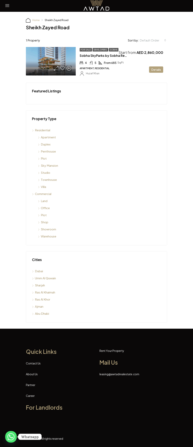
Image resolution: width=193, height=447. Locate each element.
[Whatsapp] (11, 436)
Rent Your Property (111, 350)
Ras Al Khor (42, 299)
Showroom (48, 229)
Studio (45, 172)
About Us (32, 374)
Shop (44, 222)
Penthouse (48, 151)
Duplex (46, 144)
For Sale (86, 50)
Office (45, 208)
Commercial (43, 194)
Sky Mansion (49, 165)
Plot (44, 158)
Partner (30, 385)
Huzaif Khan (92, 73)
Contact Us (33, 363)
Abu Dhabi (42, 313)
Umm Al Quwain (45, 278)
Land (44, 201)
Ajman (39, 306)
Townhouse (49, 179)
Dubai (39, 271)
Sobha (113, 50)
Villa (43, 187)
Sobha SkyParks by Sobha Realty (105, 55)
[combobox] (153, 40)
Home (36, 20)
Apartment (48, 137)
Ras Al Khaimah (45, 292)
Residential (42, 130)
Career (30, 395)
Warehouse (48, 236)
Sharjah (40, 285)
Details (156, 69)
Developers (100, 50)
